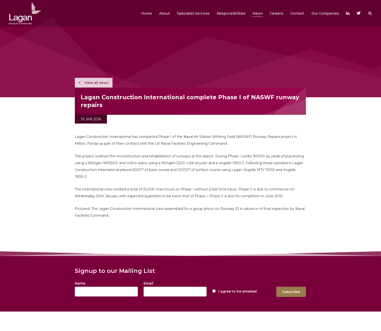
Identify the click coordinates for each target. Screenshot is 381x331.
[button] (164, 13)
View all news (94, 83)
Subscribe (291, 292)
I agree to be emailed (237, 291)
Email (148, 283)
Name (80, 283)
